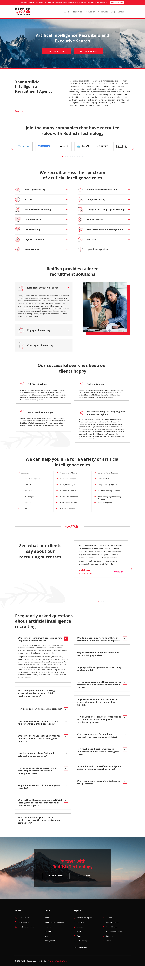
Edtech (79, 931)
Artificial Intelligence (84, 918)
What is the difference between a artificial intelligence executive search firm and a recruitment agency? (40, 803)
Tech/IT (109, 941)
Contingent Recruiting (35, 345)
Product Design (112, 927)
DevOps (80, 927)
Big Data (80, 922)
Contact (121, 12)
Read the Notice (117, 3)
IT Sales (109, 918)
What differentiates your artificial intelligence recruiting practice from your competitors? (40, 820)
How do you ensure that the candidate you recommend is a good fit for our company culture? (99, 685)
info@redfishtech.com (27, 927)
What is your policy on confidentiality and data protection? (98, 782)
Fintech (79, 936)
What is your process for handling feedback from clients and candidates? (97, 735)
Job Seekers (91, 12)
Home (47, 918)
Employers (78, 12)
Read (19, 111)
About (67, 12)
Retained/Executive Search (38, 288)
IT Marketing (82, 941)
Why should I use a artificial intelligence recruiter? (39, 786)
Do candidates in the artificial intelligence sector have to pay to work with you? (99, 767)
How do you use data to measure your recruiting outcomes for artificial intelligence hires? (37, 771)
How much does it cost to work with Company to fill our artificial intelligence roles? (98, 752)
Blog (113, 12)
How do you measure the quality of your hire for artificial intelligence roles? (38, 722)
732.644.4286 (24, 922)
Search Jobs (103, 12)
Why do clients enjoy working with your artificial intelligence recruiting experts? (98, 639)
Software (109, 936)
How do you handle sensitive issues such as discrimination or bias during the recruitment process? (99, 719)
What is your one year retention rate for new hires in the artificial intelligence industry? (39, 738)
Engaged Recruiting (34, 330)
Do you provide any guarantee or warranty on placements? (99, 668)
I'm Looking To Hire (56, 51)
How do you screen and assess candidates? (40, 708)
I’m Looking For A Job (88, 51)
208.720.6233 (24, 918)
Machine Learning (113, 922)
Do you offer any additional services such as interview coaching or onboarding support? (98, 702)
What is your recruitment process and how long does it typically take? (40, 639)
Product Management (114, 931)
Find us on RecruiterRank (57, 961)
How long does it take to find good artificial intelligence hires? (36, 754)
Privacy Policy (50, 941)
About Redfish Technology (55, 922)
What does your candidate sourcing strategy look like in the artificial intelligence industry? (36, 693)
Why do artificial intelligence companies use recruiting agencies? (98, 654)
